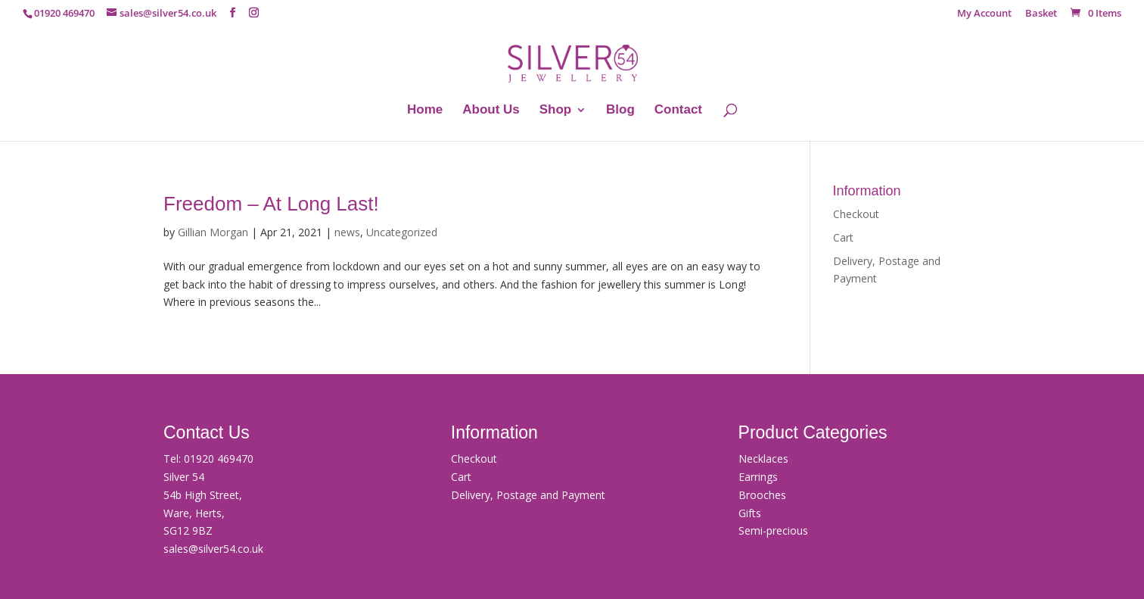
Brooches (762, 495)
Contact (678, 111)
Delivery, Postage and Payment (528, 495)
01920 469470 (218, 458)
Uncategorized (401, 232)
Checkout (856, 214)
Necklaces (763, 458)
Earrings (758, 477)
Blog (620, 111)
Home (425, 111)
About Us (491, 111)
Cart (843, 237)
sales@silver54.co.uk (213, 548)
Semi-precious (773, 530)
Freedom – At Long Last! (271, 203)
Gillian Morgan (213, 232)
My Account (984, 14)
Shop (555, 111)
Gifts (749, 513)
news (347, 232)
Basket (1041, 14)
